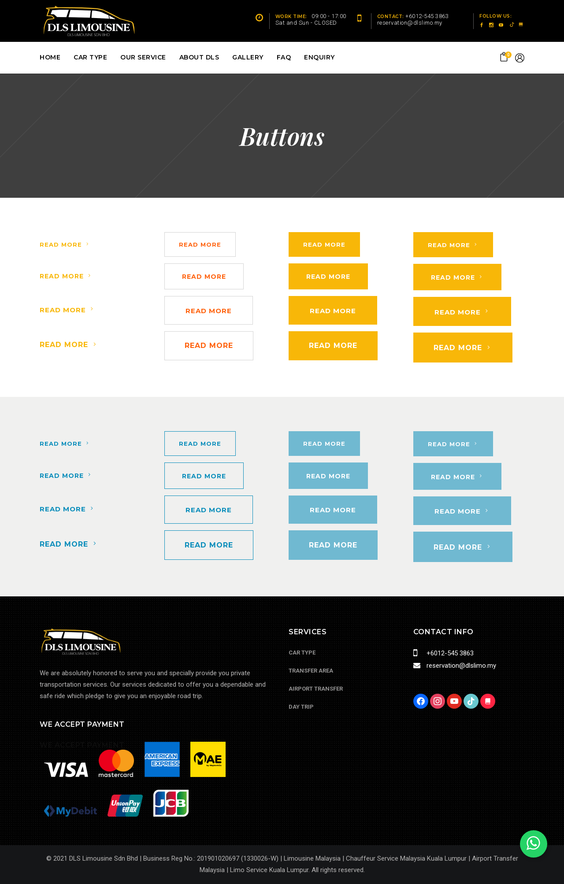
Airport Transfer (316, 688)
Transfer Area (311, 670)
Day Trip (301, 706)
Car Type (302, 652)
